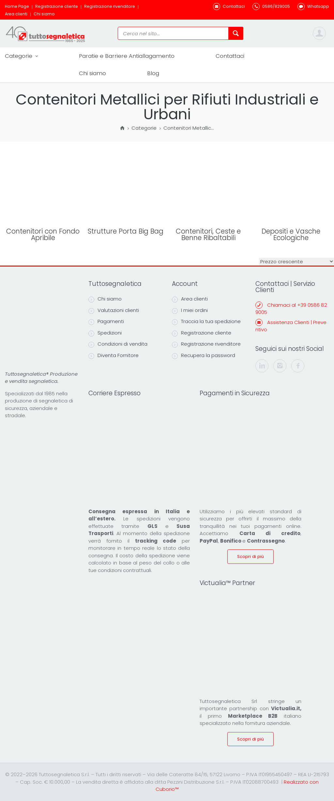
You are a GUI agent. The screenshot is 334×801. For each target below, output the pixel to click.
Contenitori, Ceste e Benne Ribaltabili (208, 234)
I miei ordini (190, 310)
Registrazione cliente (56, 6)
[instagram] (279, 365)
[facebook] (297, 365)
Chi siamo (44, 14)
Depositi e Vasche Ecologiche (291, 234)
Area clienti (16, 14)
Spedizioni (105, 332)
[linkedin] (261, 365)
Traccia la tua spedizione (206, 321)
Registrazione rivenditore (109, 6)
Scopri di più (250, 556)
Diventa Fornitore (113, 355)
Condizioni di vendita (117, 344)
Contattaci (230, 56)
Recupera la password (203, 355)
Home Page (17, 6)
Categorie (21, 56)
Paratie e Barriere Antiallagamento (127, 56)
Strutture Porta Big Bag (125, 231)
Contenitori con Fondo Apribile (43, 234)
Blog (153, 73)
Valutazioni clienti (113, 310)
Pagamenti (106, 321)
